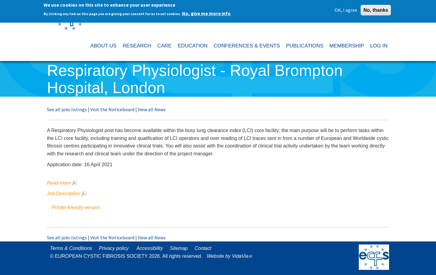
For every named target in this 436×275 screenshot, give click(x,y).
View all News (152, 109)
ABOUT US (103, 46)
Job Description (63, 193)
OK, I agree (346, 8)
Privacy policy (114, 248)
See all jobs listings (67, 109)
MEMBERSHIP (346, 46)
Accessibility (150, 248)
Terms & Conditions (71, 248)
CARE (164, 46)
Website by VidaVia (231, 256)
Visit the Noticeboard (112, 109)
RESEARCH (137, 46)
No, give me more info (206, 12)
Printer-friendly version (76, 207)
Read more (59, 183)
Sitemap (179, 248)
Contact (203, 248)
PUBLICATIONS (304, 46)
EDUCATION (193, 46)
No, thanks (375, 8)
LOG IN (379, 46)
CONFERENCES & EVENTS (246, 46)
